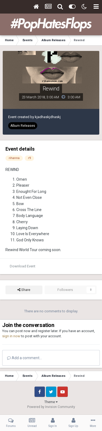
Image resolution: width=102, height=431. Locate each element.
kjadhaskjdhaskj (48, 117)
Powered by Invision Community (51, 407)
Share (23, 290)
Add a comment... (24, 358)
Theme (51, 402)
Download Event (22, 266)
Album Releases (22, 126)
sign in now (11, 336)
